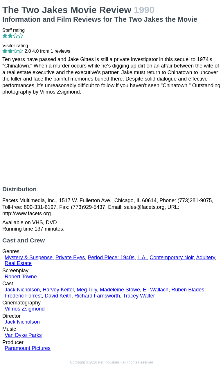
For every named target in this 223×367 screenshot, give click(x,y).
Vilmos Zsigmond (25, 309)
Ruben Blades (187, 290)
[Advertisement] (111, 140)
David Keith (58, 296)
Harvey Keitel (58, 290)
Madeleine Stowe (120, 290)
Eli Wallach (155, 290)
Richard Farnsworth (97, 296)
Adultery (205, 257)
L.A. (142, 257)
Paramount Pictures (28, 348)
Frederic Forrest (23, 296)
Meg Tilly (87, 290)
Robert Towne (21, 277)
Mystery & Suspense (29, 257)
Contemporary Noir (171, 257)
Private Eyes (70, 257)
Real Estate (18, 263)
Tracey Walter (139, 296)
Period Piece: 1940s (111, 257)
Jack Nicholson (22, 290)
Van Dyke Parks (23, 335)
